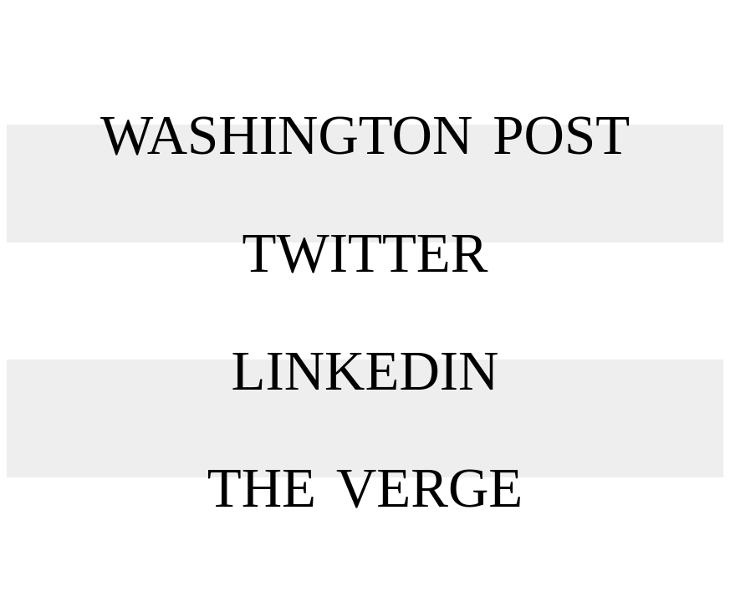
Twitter (365, 221)
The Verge (365, 456)
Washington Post (365, 103)
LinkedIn (364, 339)
